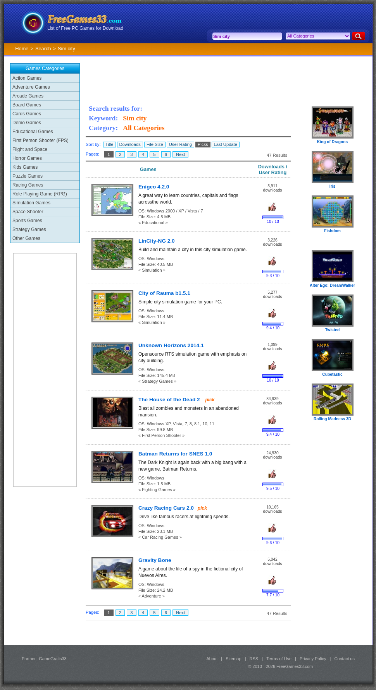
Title (109, 144)
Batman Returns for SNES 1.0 (175, 454)
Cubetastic (332, 374)
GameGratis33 (53, 658)
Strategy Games (29, 229)
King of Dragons (332, 142)
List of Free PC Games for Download (85, 28)
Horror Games (27, 158)
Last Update (225, 144)
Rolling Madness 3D (332, 419)
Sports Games (27, 220)
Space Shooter (27, 211)
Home (21, 48)
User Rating (180, 144)
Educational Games (32, 131)
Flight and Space (29, 149)
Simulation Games (31, 202)
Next (180, 154)
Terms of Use (278, 658)
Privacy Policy (313, 658)
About (211, 658)
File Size (155, 144)
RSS (254, 658)
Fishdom (332, 231)
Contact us (344, 658)
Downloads (130, 144)
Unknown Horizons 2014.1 (171, 345)
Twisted (332, 330)
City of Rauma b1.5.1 (164, 293)
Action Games (26, 78)
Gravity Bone (154, 560)
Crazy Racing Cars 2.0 (166, 508)
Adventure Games (31, 87)
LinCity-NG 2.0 (156, 241)
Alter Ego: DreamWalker (332, 285)
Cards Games (26, 113)
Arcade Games (27, 96)
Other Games (26, 238)
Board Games (26, 105)
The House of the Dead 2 (169, 399)
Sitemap (233, 658)
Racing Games (27, 185)
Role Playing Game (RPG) (39, 194)
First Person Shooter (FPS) (40, 140)
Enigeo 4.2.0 (153, 187)
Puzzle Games (27, 176)
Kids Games (25, 167)
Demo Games (26, 122)
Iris (332, 186)
